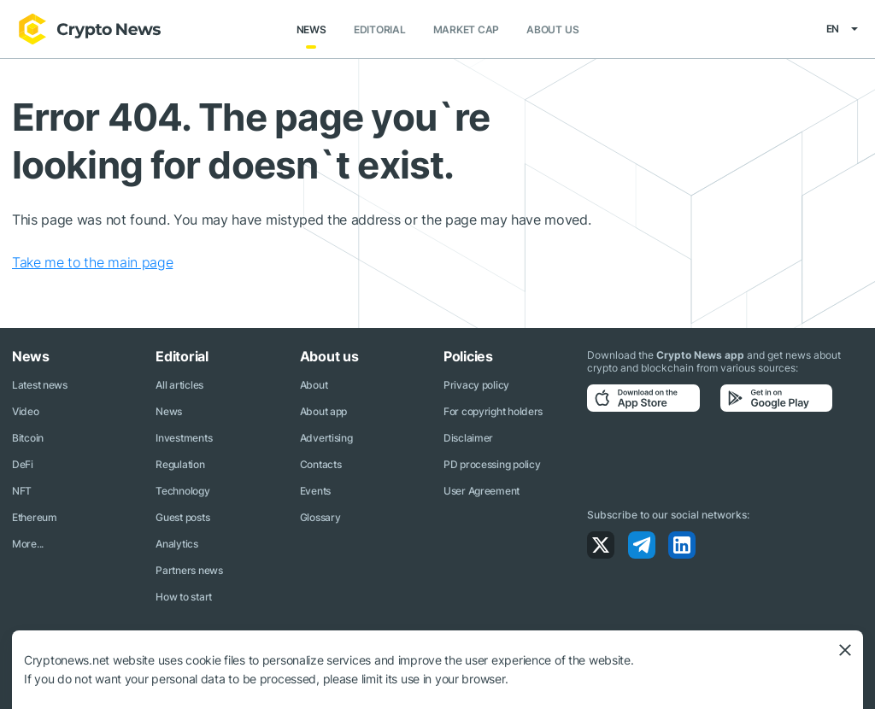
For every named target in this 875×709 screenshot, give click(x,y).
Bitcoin (28, 437)
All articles (179, 384)
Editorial (380, 29)
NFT (22, 490)
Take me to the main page (92, 262)
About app (323, 411)
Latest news (40, 384)
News (311, 29)
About (314, 384)
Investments (184, 437)
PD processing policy (491, 464)
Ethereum (34, 517)
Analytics (176, 543)
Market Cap (466, 29)
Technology (182, 490)
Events (315, 490)
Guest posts (182, 517)
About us (552, 29)
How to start (184, 596)
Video (25, 411)
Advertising (326, 437)
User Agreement (481, 490)
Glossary (320, 517)
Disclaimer (468, 437)
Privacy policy (476, 384)
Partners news (189, 570)
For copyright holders (493, 411)
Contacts (321, 464)
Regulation (180, 464)
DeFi (22, 464)
